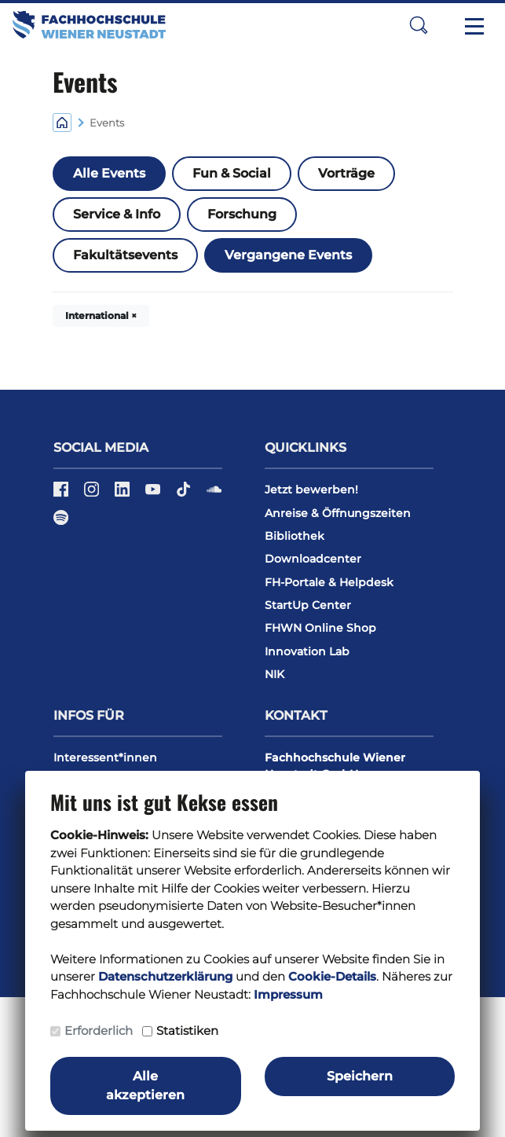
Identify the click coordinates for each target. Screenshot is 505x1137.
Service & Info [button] (116, 214)
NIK (274, 674)
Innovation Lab (307, 651)
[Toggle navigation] (474, 25)
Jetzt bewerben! (311, 489)
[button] (418, 25)
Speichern (360, 1076)
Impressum (288, 994)
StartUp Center (308, 605)
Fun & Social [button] (231, 173)
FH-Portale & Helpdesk (329, 582)
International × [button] (101, 315)
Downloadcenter (313, 558)
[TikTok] (185, 495)
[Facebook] (62, 495)
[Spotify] (60, 522)
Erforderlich (98, 1030)
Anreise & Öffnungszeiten (338, 513)
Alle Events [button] (109, 173)
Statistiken (187, 1030)
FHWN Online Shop (320, 628)
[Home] (62, 121)
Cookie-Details (332, 976)
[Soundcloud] (214, 495)
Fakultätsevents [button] (125, 255)
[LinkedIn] (124, 495)
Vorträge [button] (346, 173)
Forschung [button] (241, 214)
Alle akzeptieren (145, 1085)
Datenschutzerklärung (165, 976)
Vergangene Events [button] (288, 255)
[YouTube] (154, 495)
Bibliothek (294, 536)
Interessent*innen (105, 757)
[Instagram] (93, 495)
